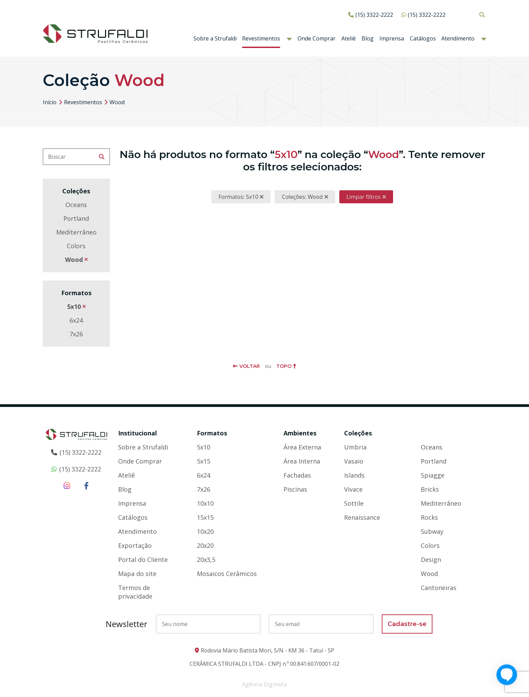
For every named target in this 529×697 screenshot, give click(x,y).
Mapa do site (137, 573)
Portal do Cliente (143, 559)
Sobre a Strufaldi (215, 38)
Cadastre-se (407, 624)
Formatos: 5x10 (238, 197)
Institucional (137, 433)
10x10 (205, 503)
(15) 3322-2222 (374, 15)
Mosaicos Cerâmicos (227, 573)
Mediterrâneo (76, 232)
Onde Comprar (317, 38)
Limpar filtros (364, 197)
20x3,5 (206, 559)
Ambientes (300, 433)
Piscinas (295, 489)
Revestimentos (261, 38)
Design (431, 559)
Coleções (358, 433)
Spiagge (432, 475)
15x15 (205, 517)
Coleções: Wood (302, 197)
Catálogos (423, 38)
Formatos (212, 433)
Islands (354, 475)
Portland (76, 218)
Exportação (135, 545)
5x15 (203, 461)
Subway (432, 531)
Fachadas (297, 475)
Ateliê (348, 38)
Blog (368, 38)
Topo (283, 366)
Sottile (354, 503)
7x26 (76, 334)
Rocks (429, 517)
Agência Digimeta (264, 684)
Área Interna (302, 461)
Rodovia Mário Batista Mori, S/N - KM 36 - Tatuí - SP (267, 650)
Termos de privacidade (135, 592)
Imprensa (391, 38)
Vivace (353, 489)
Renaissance (362, 517)
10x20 (205, 531)
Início (49, 102)
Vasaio (353, 461)
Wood (74, 259)
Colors (76, 246)
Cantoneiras (438, 588)
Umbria (355, 447)
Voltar (249, 366)
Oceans (76, 205)
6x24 (76, 320)
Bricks (430, 489)
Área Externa (302, 447)
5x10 (74, 306)
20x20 (205, 545)
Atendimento (458, 38)
